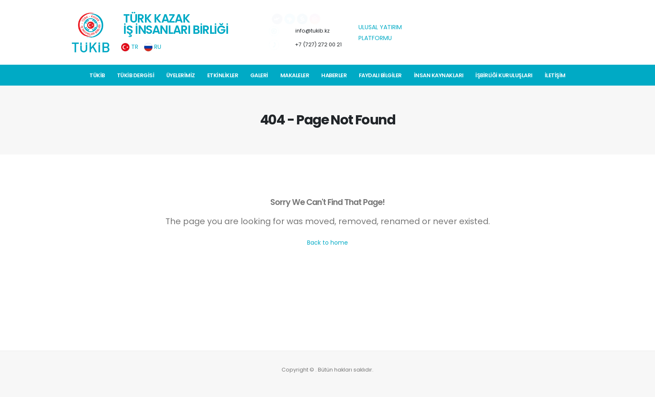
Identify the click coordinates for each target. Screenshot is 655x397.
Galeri (259, 75)
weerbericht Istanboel (455, 56)
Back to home (327, 242)
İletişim (555, 75)
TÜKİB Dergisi (136, 75)
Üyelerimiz (180, 75)
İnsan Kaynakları (439, 75)
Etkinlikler (223, 75)
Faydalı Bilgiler (380, 75)
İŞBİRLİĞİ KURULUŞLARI (504, 75)
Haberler (334, 75)
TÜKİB (97, 75)
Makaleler (295, 75)
